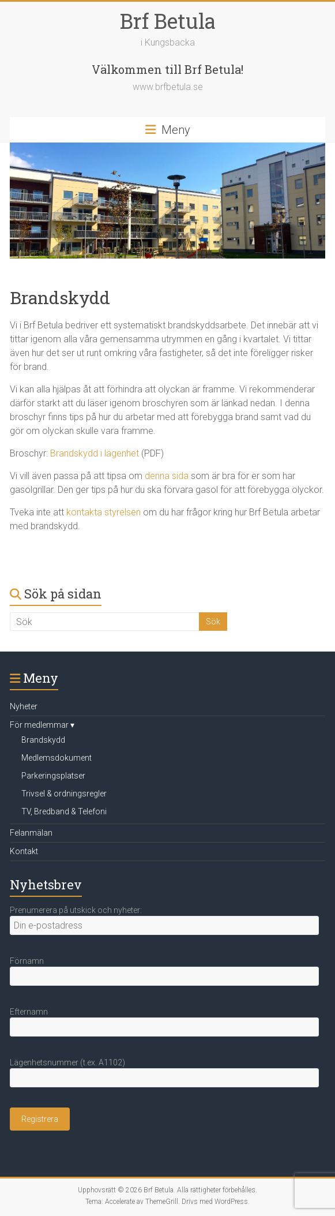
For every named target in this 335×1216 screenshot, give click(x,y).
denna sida (167, 475)
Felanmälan (31, 832)
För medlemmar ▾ (42, 724)
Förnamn (27, 961)
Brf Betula (168, 21)
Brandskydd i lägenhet (94, 453)
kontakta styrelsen (103, 512)
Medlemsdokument (56, 757)
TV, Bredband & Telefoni (64, 811)
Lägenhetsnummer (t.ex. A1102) (67, 1062)
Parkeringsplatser (53, 775)
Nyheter (23, 706)
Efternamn (29, 1011)
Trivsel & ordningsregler (64, 793)
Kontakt (24, 851)
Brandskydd (43, 739)
